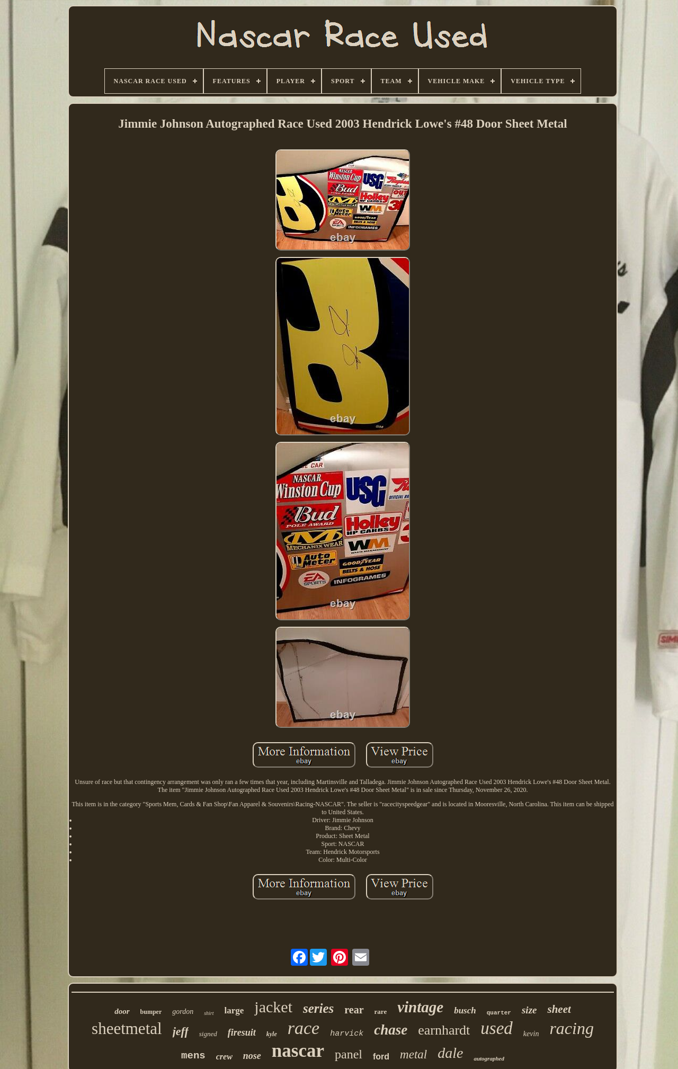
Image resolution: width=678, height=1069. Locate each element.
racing (571, 1028)
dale (450, 1053)
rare (380, 1011)
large (234, 1010)
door (121, 1011)
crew (224, 1056)
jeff (181, 1031)
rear (353, 1009)
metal (413, 1054)
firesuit (242, 1032)
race (303, 1028)
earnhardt (444, 1030)
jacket (273, 1006)
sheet (558, 1009)
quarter (499, 1013)
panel (348, 1054)
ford (381, 1056)
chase (390, 1030)
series (318, 1008)
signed (208, 1034)
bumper (151, 1011)
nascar (298, 1050)
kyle (271, 1034)
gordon (182, 1011)
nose (252, 1055)
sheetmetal (127, 1028)
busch (465, 1010)
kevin (531, 1034)
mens (193, 1056)
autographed (489, 1058)
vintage (420, 1007)
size (529, 1009)
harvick (346, 1033)
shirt (208, 1013)
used (496, 1028)
